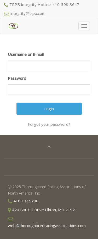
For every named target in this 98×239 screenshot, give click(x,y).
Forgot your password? (49, 124)
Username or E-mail (26, 54)
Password (17, 78)
